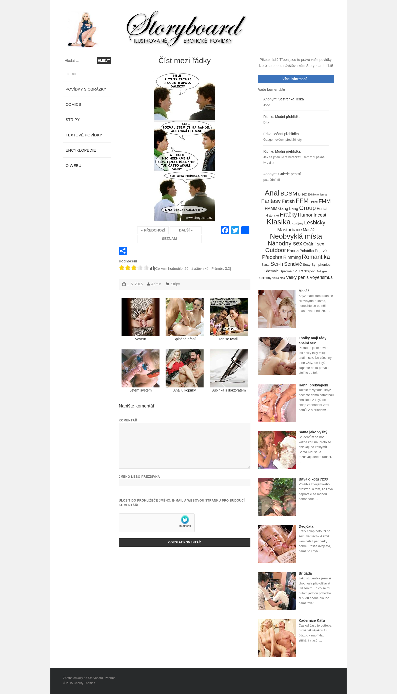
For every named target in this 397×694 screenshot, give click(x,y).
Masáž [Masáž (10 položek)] (309, 230)
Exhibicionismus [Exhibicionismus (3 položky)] (317, 194)
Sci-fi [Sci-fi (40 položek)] (276, 264)
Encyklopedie (81, 150)
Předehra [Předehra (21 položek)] (272, 257)
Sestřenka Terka (291, 99)
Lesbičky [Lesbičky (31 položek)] (314, 223)
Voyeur (141, 319)
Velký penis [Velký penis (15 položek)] (297, 277)
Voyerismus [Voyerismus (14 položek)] (321, 277)
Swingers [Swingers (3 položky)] (322, 271)
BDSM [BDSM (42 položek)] (289, 194)
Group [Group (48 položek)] (307, 208)
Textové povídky (84, 135)
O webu (73, 165)
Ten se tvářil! (229, 319)
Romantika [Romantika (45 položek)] (316, 257)
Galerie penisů (289, 174)
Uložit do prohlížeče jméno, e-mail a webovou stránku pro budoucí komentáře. (182, 503)
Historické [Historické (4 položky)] (272, 215)
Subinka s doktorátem (229, 370)
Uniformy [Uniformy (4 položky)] (265, 278)
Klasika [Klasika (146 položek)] (279, 222)
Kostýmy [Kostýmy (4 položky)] (297, 223)
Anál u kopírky (185, 370)
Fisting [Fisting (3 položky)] (313, 201)
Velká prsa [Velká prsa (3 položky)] (278, 277)
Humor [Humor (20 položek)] (305, 215)
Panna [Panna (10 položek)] (293, 250)
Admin (156, 284)
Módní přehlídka (288, 117)
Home (71, 74)
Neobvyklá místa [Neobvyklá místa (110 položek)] (296, 236)
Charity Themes (84, 683)
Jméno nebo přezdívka (139, 476)
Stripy (175, 284)
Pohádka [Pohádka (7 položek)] (307, 251)
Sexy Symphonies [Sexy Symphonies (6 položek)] (316, 264)
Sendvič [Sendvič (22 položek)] (293, 264)
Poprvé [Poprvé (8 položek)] (321, 251)
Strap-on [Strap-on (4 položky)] (309, 271)
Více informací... (295, 79)
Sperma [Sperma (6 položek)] (286, 271)
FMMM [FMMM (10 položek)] (271, 208)
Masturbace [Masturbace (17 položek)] (289, 229)
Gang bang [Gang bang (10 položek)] (288, 208)
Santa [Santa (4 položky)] (265, 264)
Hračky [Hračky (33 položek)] (288, 215)
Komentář (128, 420)
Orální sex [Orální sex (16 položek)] (313, 243)
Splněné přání (185, 319)
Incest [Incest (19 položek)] (319, 215)
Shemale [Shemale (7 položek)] (272, 271)
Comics (73, 104)
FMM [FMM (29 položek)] (325, 201)
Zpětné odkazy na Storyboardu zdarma (89, 678)
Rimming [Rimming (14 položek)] (292, 257)
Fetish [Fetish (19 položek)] (288, 201)
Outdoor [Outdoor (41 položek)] (275, 250)
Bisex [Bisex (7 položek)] (302, 194)
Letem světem (141, 370)
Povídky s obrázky (86, 89)
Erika (267, 134)
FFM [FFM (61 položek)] (302, 201)
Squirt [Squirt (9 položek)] (298, 271)
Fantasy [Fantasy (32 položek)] (271, 201)
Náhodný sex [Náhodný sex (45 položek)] (285, 244)
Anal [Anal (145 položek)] (272, 193)
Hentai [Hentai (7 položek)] (322, 209)
